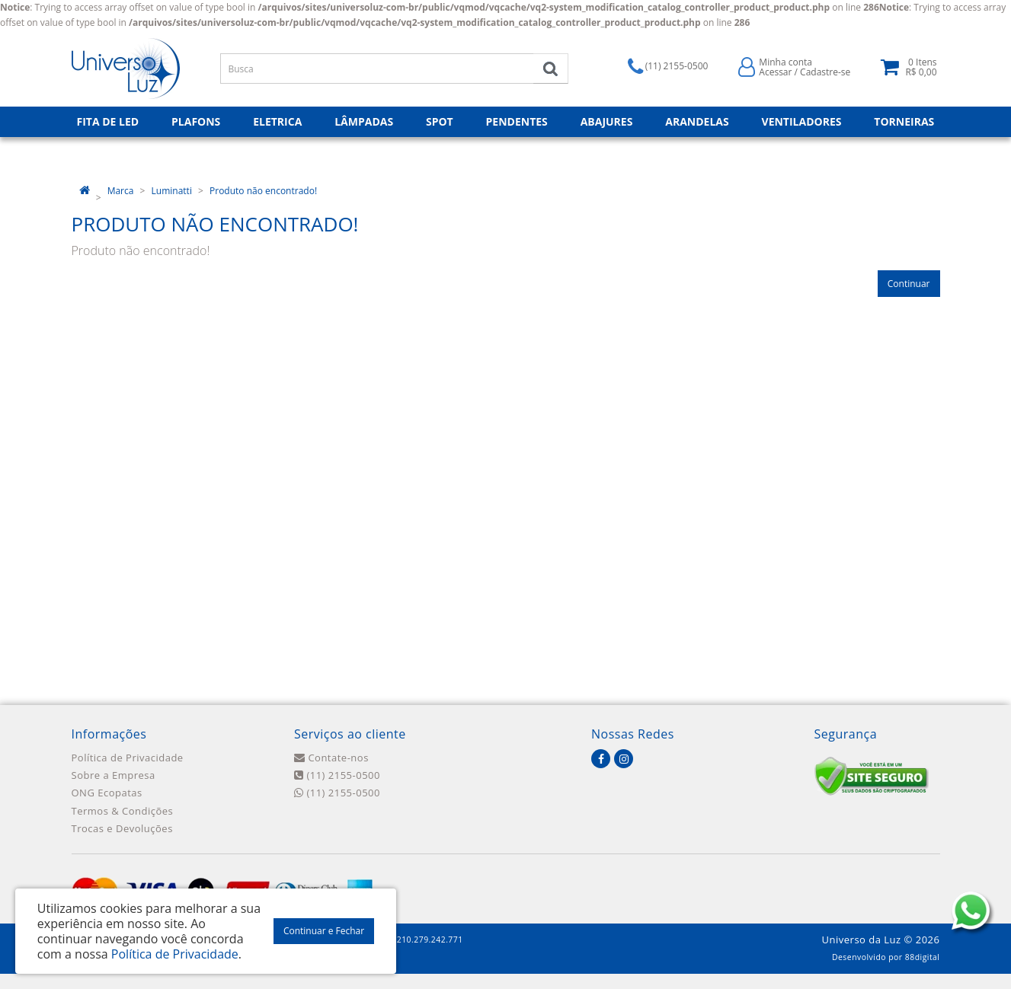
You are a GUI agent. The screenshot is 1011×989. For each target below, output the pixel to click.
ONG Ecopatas (107, 792)
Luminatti (172, 190)
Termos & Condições (123, 811)
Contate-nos (331, 757)
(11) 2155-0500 (337, 775)
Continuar (909, 283)
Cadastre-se (825, 71)
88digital (922, 957)
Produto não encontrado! (263, 190)
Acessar (775, 71)
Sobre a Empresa (113, 775)
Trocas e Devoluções (122, 828)
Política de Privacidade (128, 757)
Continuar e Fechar (323, 930)
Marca (120, 190)
